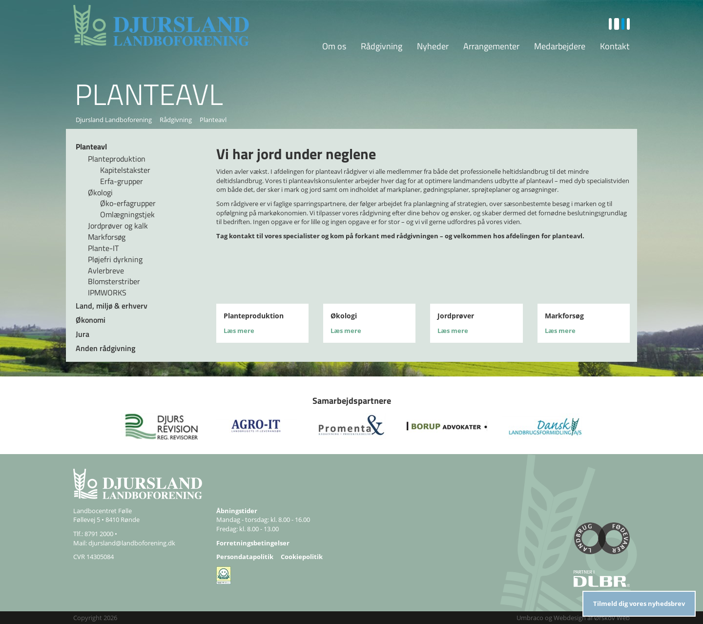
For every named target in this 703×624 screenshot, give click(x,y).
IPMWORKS (107, 292)
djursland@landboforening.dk (131, 543)
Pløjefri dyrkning (115, 259)
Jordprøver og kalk (118, 225)
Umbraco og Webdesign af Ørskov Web (573, 617)
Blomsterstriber (114, 281)
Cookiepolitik (302, 556)
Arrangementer (491, 46)
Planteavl (91, 146)
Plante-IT (103, 248)
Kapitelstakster (125, 170)
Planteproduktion (116, 159)
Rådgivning (381, 46)
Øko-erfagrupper (128, 203)
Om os (334, 46)
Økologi (100, 192)
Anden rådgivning (105, 348)
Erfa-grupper (121, 181)
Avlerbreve (106, 270)
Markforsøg (106, 237)
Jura (82, 334)
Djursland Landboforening (114, 119)
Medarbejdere (559, 46)
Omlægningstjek (127, 214)
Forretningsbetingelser (252, 543)
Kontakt (614, 46)
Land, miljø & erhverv (111, 306)
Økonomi (90, 320)
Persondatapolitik (244, 556)
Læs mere (239, 330)
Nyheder (433, 46)
